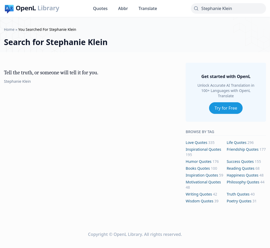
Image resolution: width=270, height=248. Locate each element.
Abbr (123, 8)
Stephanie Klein (17, 81)
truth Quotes (238, 194)
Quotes (100, 8)
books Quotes (198, 168)
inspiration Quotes (202, 175)
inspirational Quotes (203, 149)
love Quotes (196, 142)
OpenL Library (128, 234)
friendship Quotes (243, 149)
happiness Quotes (242, 175)
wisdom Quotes (199, 200)
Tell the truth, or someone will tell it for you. (51, 73)
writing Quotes (199, 194)
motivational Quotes (203, 181)
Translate (147, 8)
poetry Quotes (239, 200)
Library (48, 8)
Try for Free (226, 108)
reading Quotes (240, 168)
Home (9, 29)
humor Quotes (198, 161)
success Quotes (240, 161)
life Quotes (237, 142)
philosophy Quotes (243, 181)
